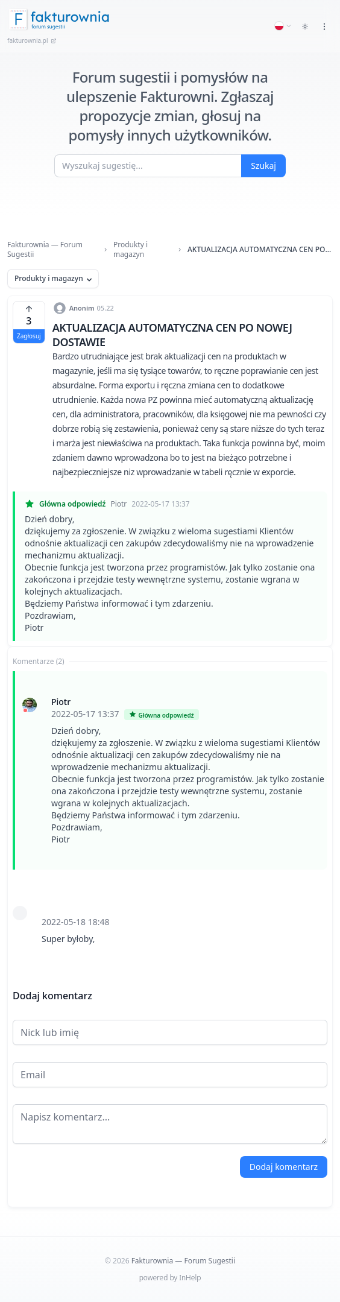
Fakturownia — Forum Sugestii (45, 249)
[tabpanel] (170, 820)
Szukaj (263, 165)
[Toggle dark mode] (305, 26)
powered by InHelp (170, 1277)
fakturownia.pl (32, 40)
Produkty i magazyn (130, 249)
